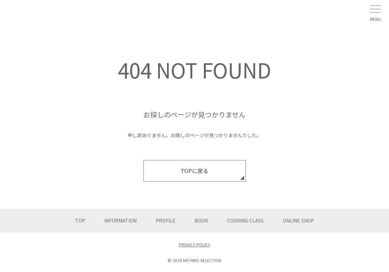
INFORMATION (120, 220)
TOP (80, 220)
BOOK (201, 220)
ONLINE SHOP (298, 220)
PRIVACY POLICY (194, 244)
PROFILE (166, 220)
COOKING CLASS (245, 220)
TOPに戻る (194, 171)
